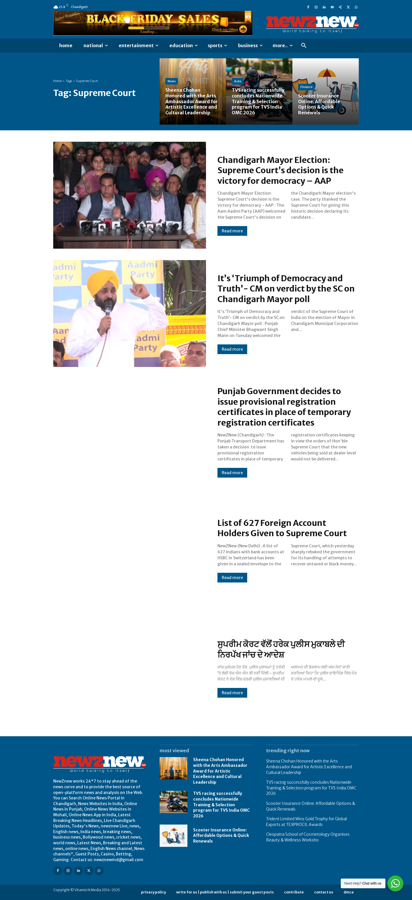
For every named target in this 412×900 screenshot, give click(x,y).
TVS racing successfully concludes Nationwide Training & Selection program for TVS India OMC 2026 (221, 804)
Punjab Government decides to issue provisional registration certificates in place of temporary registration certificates (286, 407)
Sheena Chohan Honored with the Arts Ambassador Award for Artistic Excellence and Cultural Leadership (220, 771)
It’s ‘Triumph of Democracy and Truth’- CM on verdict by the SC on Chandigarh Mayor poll (287, 288)
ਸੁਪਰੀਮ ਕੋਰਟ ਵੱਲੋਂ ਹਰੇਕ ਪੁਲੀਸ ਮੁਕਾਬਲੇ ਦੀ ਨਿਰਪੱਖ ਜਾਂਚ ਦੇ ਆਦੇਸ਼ (282, 649)
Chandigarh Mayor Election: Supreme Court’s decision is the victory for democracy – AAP (282, 170)
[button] (304, 45)
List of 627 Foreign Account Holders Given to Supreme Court (283, 527)
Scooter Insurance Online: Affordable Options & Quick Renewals (221, 835)
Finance (306, 87)
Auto (237, 82)
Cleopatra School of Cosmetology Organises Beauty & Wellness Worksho (308, 837)
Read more (232, 231)
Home (57, 81)
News (172, 82)
